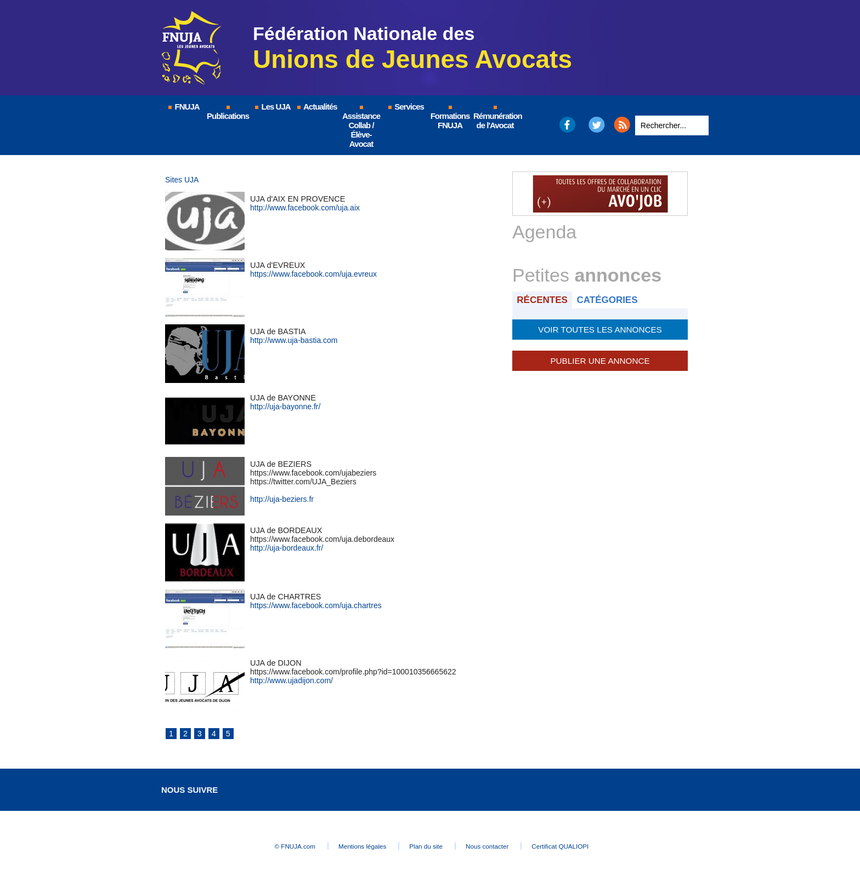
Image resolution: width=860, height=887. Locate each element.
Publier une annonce (600, 359)
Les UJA (272, 106)
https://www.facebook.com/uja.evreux (313, 274)
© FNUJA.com (276, 846)
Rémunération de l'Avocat (495, 118)
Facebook (567, 125)
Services (405, 106)
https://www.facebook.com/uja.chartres (316, 605)
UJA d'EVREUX (277, 265)
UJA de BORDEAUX (285, 530)
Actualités (316, 106)
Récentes (543, 299)
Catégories (610, 299)
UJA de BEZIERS (280, 464)
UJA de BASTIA (277, 331)
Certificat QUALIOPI (581, 846)
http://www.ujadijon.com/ (291, 680)
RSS (622, 125)
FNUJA (183, 106)
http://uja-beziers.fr (282, 499)
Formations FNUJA (450, 118)
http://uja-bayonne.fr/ (285, 406)
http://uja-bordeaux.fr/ (286, 547)
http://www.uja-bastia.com (294, 340)
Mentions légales (353, 846)
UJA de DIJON (275, 663)
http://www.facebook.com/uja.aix (305, 207)
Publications (228, 113)
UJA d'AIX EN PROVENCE (296, 198)
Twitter (597, 125)
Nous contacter (498, 846)
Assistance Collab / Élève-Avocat (361, 127)
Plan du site (427, 846)
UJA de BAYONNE (282, 397)
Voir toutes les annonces (600, 328)
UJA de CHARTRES (284, 596)
